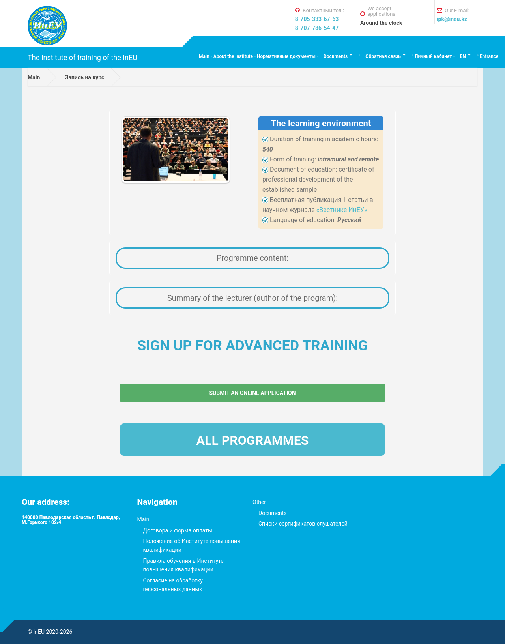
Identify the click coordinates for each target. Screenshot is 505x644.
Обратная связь (383, 56)
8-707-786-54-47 (317, 28)
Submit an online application (252, 393)
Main (204, 56)
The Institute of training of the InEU (82, 57)
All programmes (252, 440)
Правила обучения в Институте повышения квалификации (183, 565)
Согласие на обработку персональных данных (173, 584)
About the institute (233, 56)
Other (259, 502)
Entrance (489, 56)
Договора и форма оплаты (177, 530)
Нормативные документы (286, 56)
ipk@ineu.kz (452, 19)
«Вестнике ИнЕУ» (341, 209)
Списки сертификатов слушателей (303, 523)
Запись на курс (85, 77)
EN (463, 56)
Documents (336, 56)
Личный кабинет (433, 56)
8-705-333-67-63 (317, 19)
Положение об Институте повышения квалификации (191, 545)
